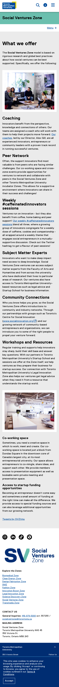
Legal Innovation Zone (13, 594)
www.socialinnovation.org (19, 321)
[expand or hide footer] (55, 647)
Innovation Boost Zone (13, 591)
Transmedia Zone (10, 603)
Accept (9, 681)
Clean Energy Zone (11, 579)
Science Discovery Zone (14, 597)
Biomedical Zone (10, 576)
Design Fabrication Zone (14, 581)
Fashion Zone (8, 588)
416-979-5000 (29, 616)
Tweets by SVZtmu (13, 519)
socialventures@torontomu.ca (17, 619)
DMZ (4, 585)
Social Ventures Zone (22, 18)
